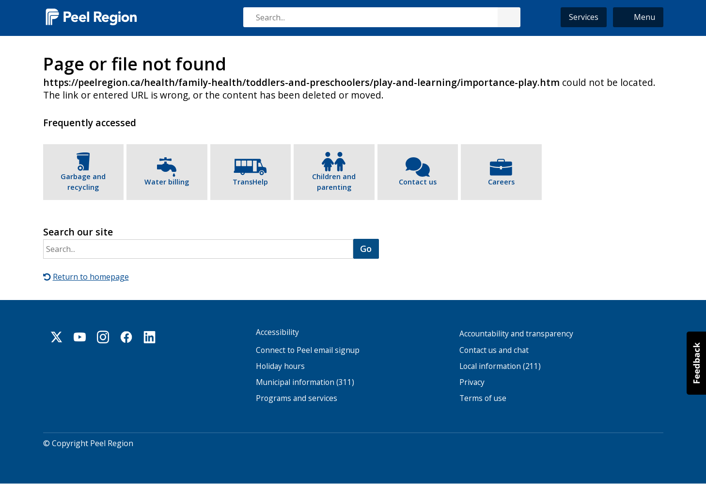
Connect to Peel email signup (308, 350)
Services (583, 17)
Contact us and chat (494, 350)
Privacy (472, 382)
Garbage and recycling (83, 182)
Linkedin (149, 337)
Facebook (126, 337)
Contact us (418, 181)
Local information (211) (500, 366)
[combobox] (381, 17)
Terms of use (482, 398)
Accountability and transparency (516, 334)
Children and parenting (334, 182)
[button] (638, 17)
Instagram (103, 337)
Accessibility (277, 332)
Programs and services (296, 398)
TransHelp (250, 181)
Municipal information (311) (305, 382)
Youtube (80, 337)
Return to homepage (91, 276)
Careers (501, 181)
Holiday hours (280, 366)
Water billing (166, 181)
